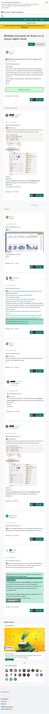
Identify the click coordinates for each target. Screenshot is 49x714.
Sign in (31, 19)
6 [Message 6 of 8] (11, 411)
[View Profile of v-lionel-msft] (17, 115)
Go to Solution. (27, 89)
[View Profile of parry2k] (14, 550)
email (13, 599)
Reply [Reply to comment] (40, 195)
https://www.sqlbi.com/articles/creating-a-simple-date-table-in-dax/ (23, 317)
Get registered (5, 7)
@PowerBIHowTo (19, 575)
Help (36, 19)
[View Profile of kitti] (10, 51)
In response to (14, 385)
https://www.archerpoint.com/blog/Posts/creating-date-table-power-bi (24, 315)
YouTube (40, 319)
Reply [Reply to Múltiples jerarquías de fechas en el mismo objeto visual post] (40, 99)
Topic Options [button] (39, 44)
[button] (31, 44)
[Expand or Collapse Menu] (2, 16)
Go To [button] (41, 19)
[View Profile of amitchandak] (15, 278)
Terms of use (4, 701)
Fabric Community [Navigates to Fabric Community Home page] (17, 12)
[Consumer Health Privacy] (24, 709)
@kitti (13, 128)
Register (25, 19)
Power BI (18, 64)
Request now (24, 27)
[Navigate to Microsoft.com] (5, 12)
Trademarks (3, 704)
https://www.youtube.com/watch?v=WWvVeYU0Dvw (19, 295)
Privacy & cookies (5, 699)
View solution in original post (13, 187)
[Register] (9, 660)
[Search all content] (36, 22)
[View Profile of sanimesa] (11, 516)
